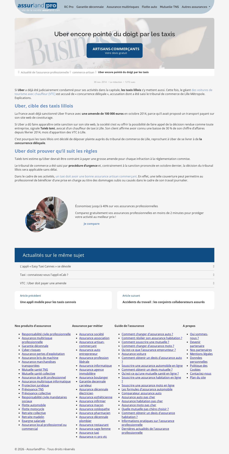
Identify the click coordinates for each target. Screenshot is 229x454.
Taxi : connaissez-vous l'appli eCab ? (44, 275)
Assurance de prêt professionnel (44, 377)
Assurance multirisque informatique (46, 381)
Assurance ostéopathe (94, 409)
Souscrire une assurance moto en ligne (148, 385)
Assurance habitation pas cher (142, 401)
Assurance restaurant (94, 425)
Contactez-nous (200, 373)
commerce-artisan (83, 72)
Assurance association (94, 338)
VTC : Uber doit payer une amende (43, 283)
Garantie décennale (90, 7)
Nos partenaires (201, 350)
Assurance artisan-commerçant (91, 344)
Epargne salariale (33, 421)
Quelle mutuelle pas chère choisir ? (145, 409)
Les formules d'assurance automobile (147, 389)
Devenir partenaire (197, 344)
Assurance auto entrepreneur (89, 352)
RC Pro (69, 7)
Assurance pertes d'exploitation (43, 354)
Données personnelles (199, 360)
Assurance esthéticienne (95, 397)
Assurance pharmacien (94, 413)
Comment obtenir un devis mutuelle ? (147, 370)
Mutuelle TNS (169, 7)
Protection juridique (35, 385)
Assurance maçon (91, 405)
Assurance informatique (95, 366)
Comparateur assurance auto (142, 393)
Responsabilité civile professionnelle (46, 334)
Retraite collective (34, 413)
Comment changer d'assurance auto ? (147, 334)
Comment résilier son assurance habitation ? (152, 338)
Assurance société (91, 334)
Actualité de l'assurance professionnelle (45, 72)
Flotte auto (149, 7)
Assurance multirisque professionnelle (37, 340)
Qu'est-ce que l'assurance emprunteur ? (149, 350)
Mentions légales (201, 354)
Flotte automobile (34, 405)
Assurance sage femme (95, 429)
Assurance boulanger (93, 377)
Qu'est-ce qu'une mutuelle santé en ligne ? (150, 373)
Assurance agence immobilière (91, 371)
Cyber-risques (31, 350)
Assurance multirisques (123, 7)
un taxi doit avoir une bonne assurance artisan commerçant (96, 176)
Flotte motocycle (33, 409)
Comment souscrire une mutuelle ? (145, 342)
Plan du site (198, 377)
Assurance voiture (134, 354)
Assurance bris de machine (40, 358)
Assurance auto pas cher (138, 397)
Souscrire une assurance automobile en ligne (152, 366)
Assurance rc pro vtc (93, 437)
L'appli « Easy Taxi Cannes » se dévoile (45, 266)
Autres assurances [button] (195, 7)
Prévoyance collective (36, 393)
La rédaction (116, 82)
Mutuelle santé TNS (35, 370)
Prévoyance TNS (33, 389)
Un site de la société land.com (38, 7)
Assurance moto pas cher (139, 405)
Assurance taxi (89, 433)
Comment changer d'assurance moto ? (148, 346)
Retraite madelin (33, 417)
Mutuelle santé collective (38, 373)
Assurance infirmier (92, 401)
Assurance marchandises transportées (39, 364)
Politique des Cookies (199, 368)
